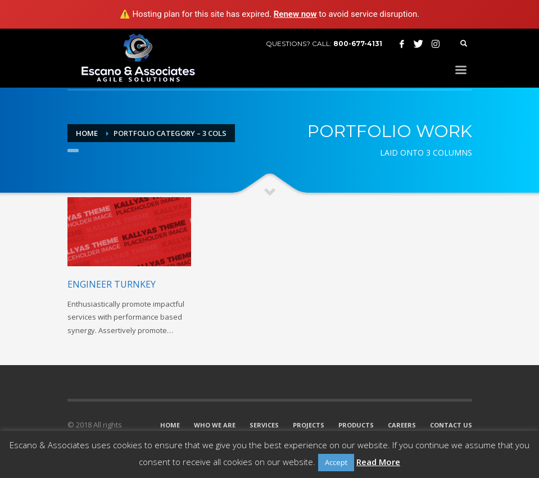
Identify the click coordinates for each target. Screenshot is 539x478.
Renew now (295, 14)
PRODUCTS (356, 425)
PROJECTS (308, 425)
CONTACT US (451, 425)
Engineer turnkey (111, 284)
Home (87, 133)
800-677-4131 (357, 43)
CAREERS (402, 425)
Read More (378, 461)
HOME (170, 425)
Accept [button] (336, 462)
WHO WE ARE (214, 425)
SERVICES (264, 425)
